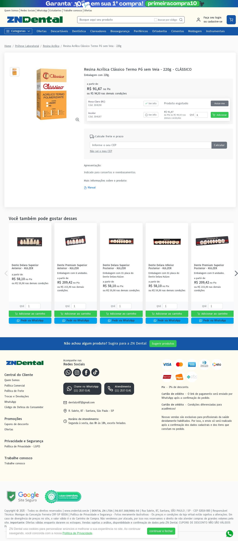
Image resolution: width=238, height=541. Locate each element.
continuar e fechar (161, 531)
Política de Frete (14, 391)
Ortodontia (159, 31)
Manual (89, 187)
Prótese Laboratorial (27, 46)
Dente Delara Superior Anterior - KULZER (25, 267)
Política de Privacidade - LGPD (22, 446)
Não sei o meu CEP (101, 151)
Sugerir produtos (163, 344)
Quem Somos (11, 10)
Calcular (219, 145)
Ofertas (88, 10)
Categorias (18, 31)
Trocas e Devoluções (16, 396)
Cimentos (177, 31)
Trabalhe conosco (72, 10)
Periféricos (141, 31)
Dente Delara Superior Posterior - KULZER (116, 267)
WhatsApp (42, 10)
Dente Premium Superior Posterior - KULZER (209, 267)
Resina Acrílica (51, 46)
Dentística (79, 31)
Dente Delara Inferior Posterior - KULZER (161, 267)
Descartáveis (59, 31)
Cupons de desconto (16, 424)
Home (7, 46)
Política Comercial (14, 385)
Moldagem (195, 31)
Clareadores (98, 31)
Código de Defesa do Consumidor (23, 407)
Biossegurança (120, 31)
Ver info (151, 103)
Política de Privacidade (77, 533)
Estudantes (55, 10)
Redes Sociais (28, 10)
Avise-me (219, 103)
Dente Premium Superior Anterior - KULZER (72, 267)
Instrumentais (215, 31)
